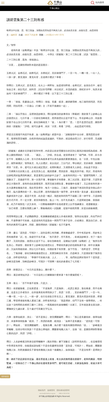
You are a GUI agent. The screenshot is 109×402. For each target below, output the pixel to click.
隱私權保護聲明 (63, 390)
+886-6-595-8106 (64, 393)
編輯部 (14, 34)
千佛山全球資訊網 (54, 3)
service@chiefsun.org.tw (47, 393)
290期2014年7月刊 (55, 34)
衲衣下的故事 (31, 34)
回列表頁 (5, 376)
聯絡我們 (41, 390)
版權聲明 (51, 390)
